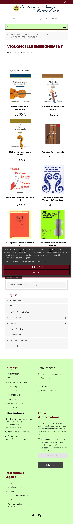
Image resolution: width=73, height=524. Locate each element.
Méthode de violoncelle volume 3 (53, 108)
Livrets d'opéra (16, 317)
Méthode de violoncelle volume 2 (20, 153)
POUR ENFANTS (16, 329)
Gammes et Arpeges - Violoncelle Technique (52, 198)
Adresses (44, 386)
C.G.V (10, 500)
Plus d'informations (11, 261)
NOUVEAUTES (15, 334)
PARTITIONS (15, 323)
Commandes (46, 378)
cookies (11, 491)
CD (11, 306)
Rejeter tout (36, 267)
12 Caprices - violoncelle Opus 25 (20, 244)
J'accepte (36, 272)
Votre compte (46, 368)
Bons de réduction (48, 391)
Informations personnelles (51, 374)
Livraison (11, 483)
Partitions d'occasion (18, 340)
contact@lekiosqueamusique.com (19, 439)
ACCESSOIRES (15, 300)
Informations (14, 413)
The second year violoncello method (53, 244)
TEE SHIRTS (14, 346)
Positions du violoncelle (53, 152)
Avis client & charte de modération (17, 505)
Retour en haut (14, 277)
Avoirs (43, 382)
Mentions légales (15, 487)
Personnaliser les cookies (31, 261)
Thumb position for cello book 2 (20, 198)
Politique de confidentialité (19, 495)
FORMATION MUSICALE (19, 312)
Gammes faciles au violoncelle (20, 108)
